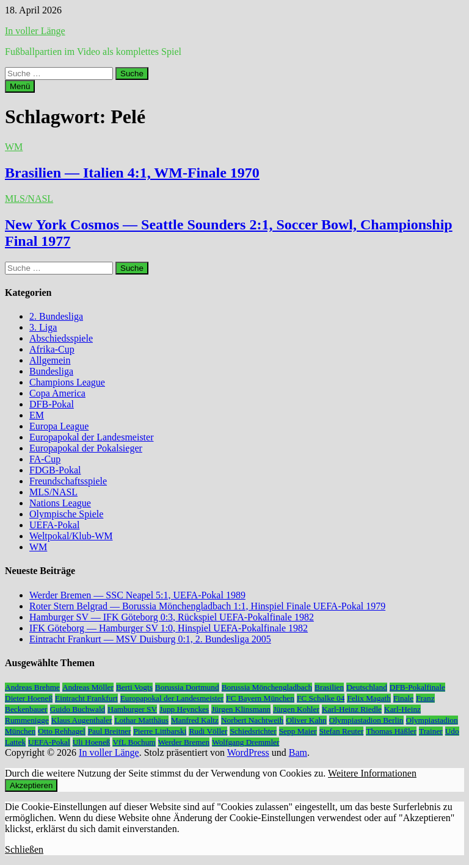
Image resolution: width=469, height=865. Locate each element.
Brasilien (329, 687)
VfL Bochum (133, 742)
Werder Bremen (183, 742)
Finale (403, 698)
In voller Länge (35, 31)
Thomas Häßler (391, 731)
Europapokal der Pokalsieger (85, 448)
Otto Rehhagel (61, 731)
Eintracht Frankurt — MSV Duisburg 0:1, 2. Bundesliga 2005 (150, 639)
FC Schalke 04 (321, 698)
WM (14, 147)
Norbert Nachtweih (252, 720)
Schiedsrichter (253, 731)
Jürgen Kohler (296, 709)
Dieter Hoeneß (29, 698)
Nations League (60, 503)
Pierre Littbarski (159, 731)
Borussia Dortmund (187, 687)
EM (36, 415)
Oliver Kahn (306, 720)
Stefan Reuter (341, 731)
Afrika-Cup (52, 349)
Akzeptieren (31, 785)
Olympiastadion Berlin (366, 720)
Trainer (431, 731)
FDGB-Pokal (55, 470)
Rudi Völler (208, 731)
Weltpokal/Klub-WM (70, 536)
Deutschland (366, 687)
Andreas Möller (88, 687)
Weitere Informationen (372, 773)
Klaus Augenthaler (81, 720)
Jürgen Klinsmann (241, 709)
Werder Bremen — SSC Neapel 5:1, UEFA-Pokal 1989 (137, 595)
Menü (20, 86)
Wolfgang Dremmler (245, 742)
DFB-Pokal (51, 404)
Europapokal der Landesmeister (91, 437)
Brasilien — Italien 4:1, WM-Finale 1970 (132, 173)
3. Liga (43, 327)
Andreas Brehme (32, 687)
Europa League (59, 426)
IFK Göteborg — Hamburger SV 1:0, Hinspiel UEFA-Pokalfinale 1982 (168, 628)
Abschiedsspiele (61, 338)
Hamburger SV (132, 709)
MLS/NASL (29, 198)
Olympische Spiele (66, 514)
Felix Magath (368, 698)
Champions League (67, 382)
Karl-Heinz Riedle (352, 709)
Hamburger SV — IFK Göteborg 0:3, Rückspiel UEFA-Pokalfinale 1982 (171, 617)
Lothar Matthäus (141, 720)
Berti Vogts (134, 687)
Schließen (24, 849)
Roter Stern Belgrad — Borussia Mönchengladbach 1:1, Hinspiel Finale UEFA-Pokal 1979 (207, 606)
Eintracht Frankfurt (86, 698)
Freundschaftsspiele (68, 481)
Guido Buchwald (78, 709)
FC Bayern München (260, 698)
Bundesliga (51, 371)
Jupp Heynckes (184, 709)
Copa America (57, 393)
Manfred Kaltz (195, 720)
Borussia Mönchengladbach (267, 687)
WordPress (248, 752)
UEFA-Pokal (54, 525)
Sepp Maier (298, 731)
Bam (298, 752)
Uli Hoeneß (92, 742)
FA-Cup (44, 459)
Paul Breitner (109, 731)
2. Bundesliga (56, 316)
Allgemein (50, 360)
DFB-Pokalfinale (417, 687)
